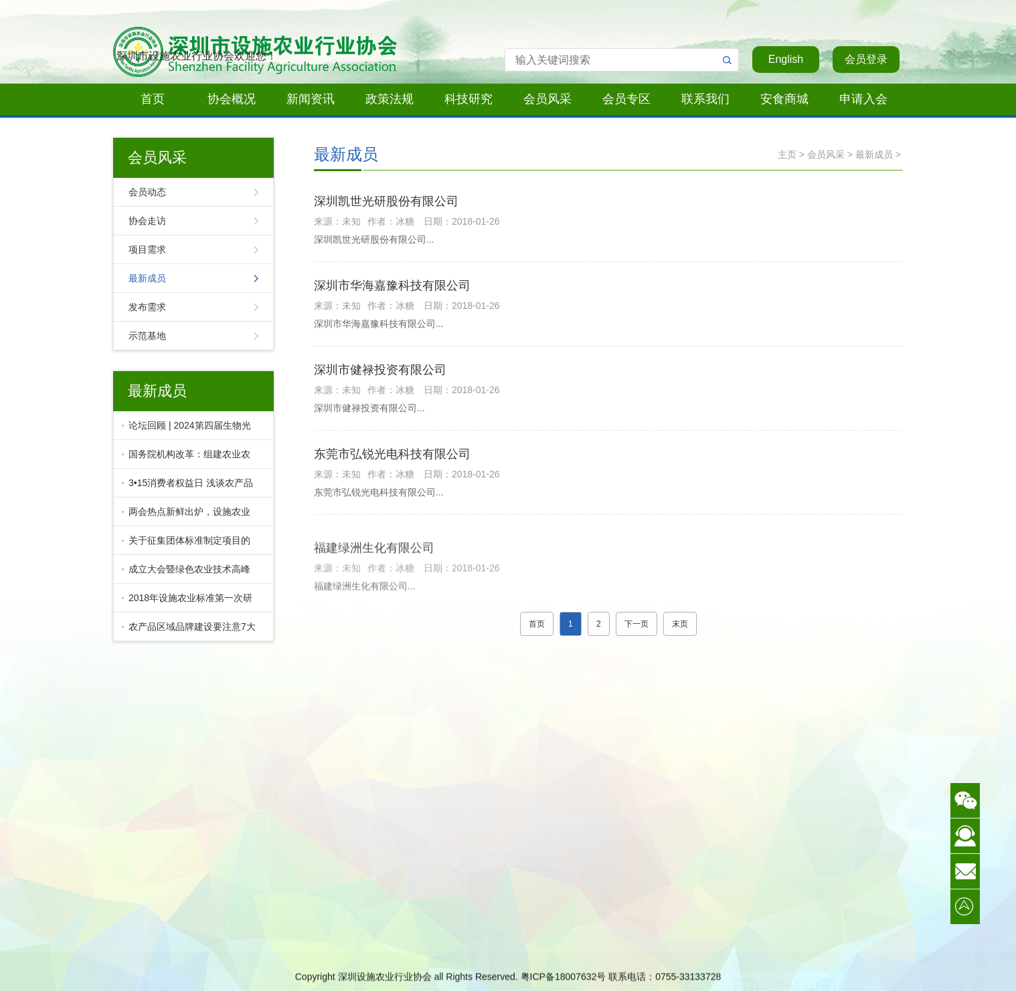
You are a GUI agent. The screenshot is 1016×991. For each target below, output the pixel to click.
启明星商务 (505, 950)
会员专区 (626, 99)
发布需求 (147, 307)
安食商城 (784, 99)
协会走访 (147, 220)
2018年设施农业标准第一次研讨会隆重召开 (187, 602)
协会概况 (231, 99)
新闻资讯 (310, 99)
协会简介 (146, 917)
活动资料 (415, 950)
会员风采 (547, 99)
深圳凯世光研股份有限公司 (386, 205)
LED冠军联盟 (505, 917)
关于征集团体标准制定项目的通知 (186, 545)
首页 (153, 99)
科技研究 (468, 99)
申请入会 (863, 99)
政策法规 (389, 99)
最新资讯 (236, 950)
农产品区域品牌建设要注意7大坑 (189, 631)
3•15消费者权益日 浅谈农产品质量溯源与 (187, 487)
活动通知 (146, 950)
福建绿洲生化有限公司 (374, 591)
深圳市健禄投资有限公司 (380, 373)
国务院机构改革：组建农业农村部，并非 (186, 459)
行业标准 (415, 917)
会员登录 (866, 59)
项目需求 (147, 249)
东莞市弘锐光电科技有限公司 (392, 458)
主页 (787, 154)
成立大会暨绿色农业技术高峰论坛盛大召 (186, 574)
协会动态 (236, 917)
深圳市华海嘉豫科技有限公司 (392, 289)
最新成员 (147, 278)
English (785, 59)
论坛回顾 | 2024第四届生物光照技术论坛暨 (186, 430)
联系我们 (705, 99)
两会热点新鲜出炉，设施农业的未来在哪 (186, 516)
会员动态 (147, 192)
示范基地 (147, 335)
